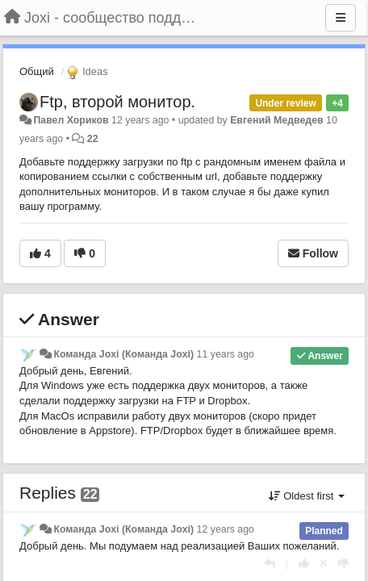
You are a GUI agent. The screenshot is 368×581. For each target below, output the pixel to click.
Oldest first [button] (307, 496)
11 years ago (225, 354)
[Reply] (270, 564)
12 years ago (225, 529)
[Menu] (340, 17)
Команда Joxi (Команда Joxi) (123, 354)
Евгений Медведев (276, 120)
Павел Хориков (70, 120)
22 (92, 138)
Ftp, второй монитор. (117, 102)
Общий (36, 71)
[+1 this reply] (304, 564)
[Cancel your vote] (324, 564)
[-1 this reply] (343, 564)
